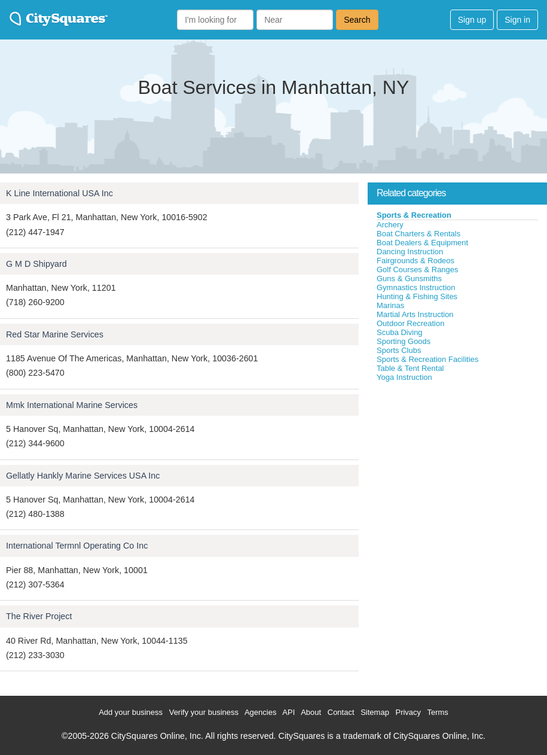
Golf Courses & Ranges (418, 269)
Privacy (408, 712)
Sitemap (374, 712)
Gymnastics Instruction (416, 287)
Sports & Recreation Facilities (428, 359)
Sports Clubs (399, 350)
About (311, 712)
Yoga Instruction (404, 377)
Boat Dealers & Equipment (422, 242)
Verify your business (204, 712)
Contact (341, 712)
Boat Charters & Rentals (418, 233)
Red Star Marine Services (54, 334)
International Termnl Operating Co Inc (77, 545)
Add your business (131, 712)
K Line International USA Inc (59, 193)
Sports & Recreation (414, 215)
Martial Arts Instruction (415, 314)
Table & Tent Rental (410, 368)
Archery (390, 224)
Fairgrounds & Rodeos (415, 260)
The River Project (39, 616)
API (288, 712)
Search (357, 20)
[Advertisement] (457, 472)
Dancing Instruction (410, 251)
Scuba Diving (400, 332)
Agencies (260, 712)
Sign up (472, 20)
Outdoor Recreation (410, 323)
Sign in (517, 20)
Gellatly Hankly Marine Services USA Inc (83, 475)
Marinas (390, 305)
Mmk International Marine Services (71, 405)
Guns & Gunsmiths (409, 278)
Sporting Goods (403, 341)
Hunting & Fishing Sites (417, 296)
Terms (437, 712)
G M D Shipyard (36, 264)
